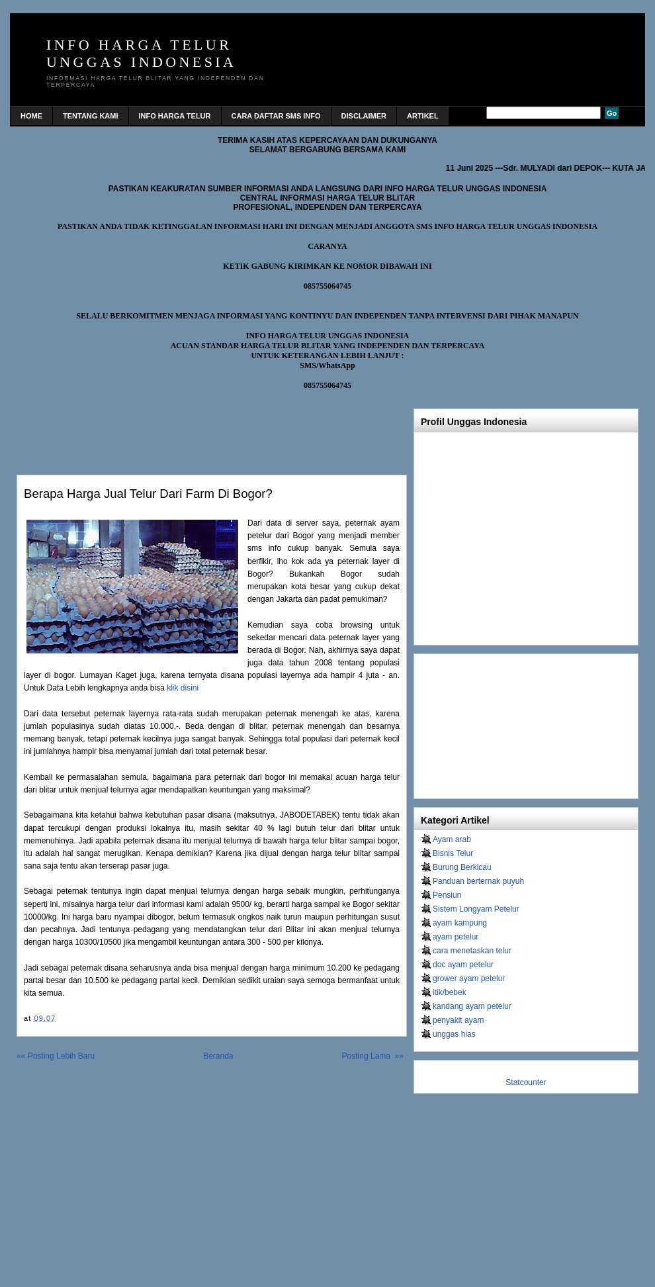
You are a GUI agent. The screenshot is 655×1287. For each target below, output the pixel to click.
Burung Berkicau (462, 867)
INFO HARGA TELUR (175, 116)
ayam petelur (455, 936)
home (31, 116)
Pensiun (447, 895)
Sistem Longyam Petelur (476, 909)
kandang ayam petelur (472, 1006)
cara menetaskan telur (472, 950)
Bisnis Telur (453, 853)
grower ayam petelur (469, 978)
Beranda (218, 1056)
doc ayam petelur (463, 964)
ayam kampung (460, 923)
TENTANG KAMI (90, 116)
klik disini (182, 687)
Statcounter (525, 1082)
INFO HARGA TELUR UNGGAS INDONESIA (141, 53)
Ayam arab (452, 839)
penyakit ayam (458, 1020)
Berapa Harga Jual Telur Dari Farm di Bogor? (148, 494)
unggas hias (454, 1034)
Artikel (423, 116)
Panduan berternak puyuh (478, 881)
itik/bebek (449, 992)
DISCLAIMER (363, 116)
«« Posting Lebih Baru (56, 1056)
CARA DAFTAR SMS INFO (276, 116)
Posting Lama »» (373, 1056)
